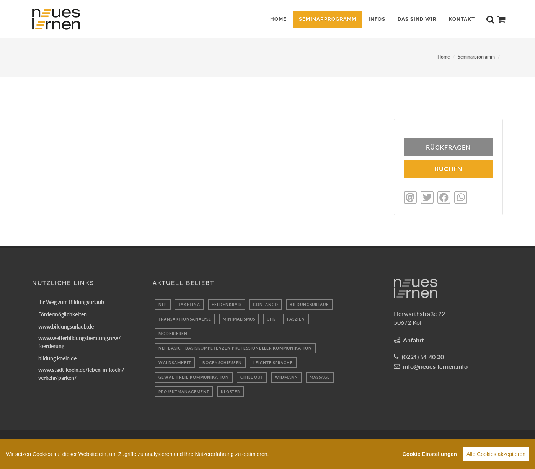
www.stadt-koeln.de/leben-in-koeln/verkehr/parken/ (81, 373)
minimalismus (239, 318)
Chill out (251, 376)
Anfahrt (413, 339)
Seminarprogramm (476, 57)
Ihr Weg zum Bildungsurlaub (71, 301)
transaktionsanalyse (184, 318)
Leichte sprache (273, 362)
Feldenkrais (226, 303)
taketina (189, 303)
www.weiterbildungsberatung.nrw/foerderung (79, 341)
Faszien (296, 318)
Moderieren (173, 333)
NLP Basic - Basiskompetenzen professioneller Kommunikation (235, 347)
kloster (230, 391)
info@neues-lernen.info (435, 365)
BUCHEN (448, 168)
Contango (265, 303)
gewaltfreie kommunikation (193, 376)
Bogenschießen (222, 362)
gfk (271, 318)
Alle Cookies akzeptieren (495, 461)
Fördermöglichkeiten (62, 313)
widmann (286, 376)
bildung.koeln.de (57, 357)
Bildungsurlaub (309, 303)
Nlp (162, 303)
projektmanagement (183, 391)
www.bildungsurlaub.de (66, 325)
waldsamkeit (174, 362)
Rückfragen (448, 147)
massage (320, 376)
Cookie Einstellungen (430, 461)
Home (443, 57)
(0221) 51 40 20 (423, 356)
